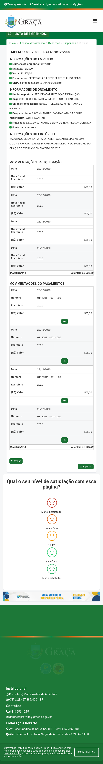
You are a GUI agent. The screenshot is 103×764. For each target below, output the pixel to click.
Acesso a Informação (32, 43)
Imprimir (86, 466)
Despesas (54, 43)
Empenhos (70, 43)
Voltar (16, 461)
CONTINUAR (86, 752)
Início (12, 43)
